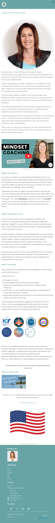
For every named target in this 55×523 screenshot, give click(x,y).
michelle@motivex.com (14, 498)
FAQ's (8, 476)
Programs (9, 472)
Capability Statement (27, 402)
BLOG (8, 474)
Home (8, 468)
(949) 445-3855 (12, 500)
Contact (9, 478)
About (8, 470)
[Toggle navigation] (53, 2)
